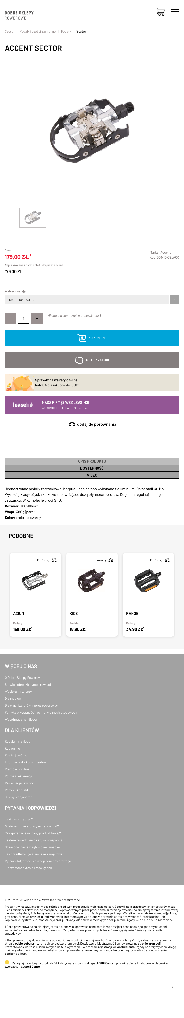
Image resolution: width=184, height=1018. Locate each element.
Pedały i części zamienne (38, 31)
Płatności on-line (17, 769)
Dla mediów (13, 698)
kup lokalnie (97, 360)
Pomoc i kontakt (16, 790)
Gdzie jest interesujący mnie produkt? (32, 826)
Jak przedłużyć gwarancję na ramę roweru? (36, 854)
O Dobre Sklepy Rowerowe (23, 677)
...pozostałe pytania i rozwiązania (29, 868)
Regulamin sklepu (17, 741)
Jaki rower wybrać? (19, 819)
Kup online (12, 748)
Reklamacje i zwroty (19, 783)
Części (9, 31)
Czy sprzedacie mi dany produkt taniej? (33, 833)
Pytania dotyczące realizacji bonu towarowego (38, 861)
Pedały (66, 31)
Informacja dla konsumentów (25, 762)
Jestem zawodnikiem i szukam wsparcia (33, 840)
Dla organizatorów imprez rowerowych (32, 705)
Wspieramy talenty (18, 691)
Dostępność (92, 468)
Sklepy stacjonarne (18, 797)
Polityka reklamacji (18, 776)
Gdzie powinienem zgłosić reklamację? (33, 847)
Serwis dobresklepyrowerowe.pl (28, 684)
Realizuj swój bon (17, 755)
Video (92, 475)
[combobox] (9, 299)
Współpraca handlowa (21, 719)
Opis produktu (92, 461)
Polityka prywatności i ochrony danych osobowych (41, 712)
